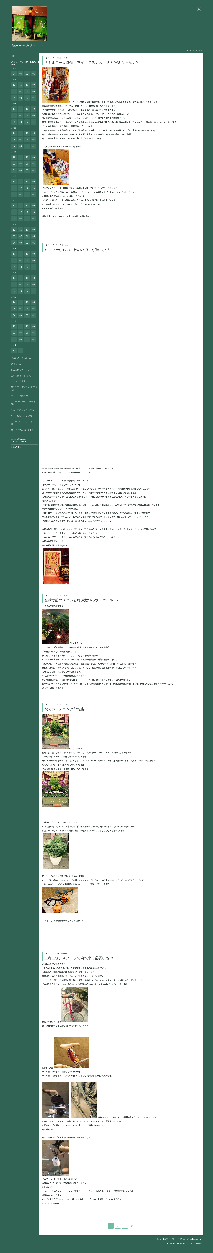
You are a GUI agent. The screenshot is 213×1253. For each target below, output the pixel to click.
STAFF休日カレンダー (21, 370)
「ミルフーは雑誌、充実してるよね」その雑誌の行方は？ (91, 63)
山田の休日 (16, 447)
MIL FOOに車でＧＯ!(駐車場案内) (24, 388)
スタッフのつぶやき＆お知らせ (23, 63)
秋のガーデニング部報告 (64, 709)
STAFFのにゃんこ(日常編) (23, 410)
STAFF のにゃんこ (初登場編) (23, 402)
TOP (13, 56)
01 (33, 73)
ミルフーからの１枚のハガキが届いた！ (77, 250)
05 (33, 91)
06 (27, 91)
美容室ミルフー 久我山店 (174, 1239)
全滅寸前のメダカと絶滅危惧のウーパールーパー (84, 600)
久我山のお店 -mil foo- (21, 358)
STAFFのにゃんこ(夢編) (22, 416)
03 (20, 73)
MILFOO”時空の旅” (20, 396)
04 (14, 73)
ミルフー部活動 (18, 381)
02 (27, 73)
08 (14, 91)
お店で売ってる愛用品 (21, 376)
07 (20, 91)
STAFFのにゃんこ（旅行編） (22, 422)
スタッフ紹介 (17, 364)
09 (33, 85)
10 (27, 85)
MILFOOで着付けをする (22, 430)
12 (14, 85)
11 (20, 85)
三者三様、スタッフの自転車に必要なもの (78, 958)
